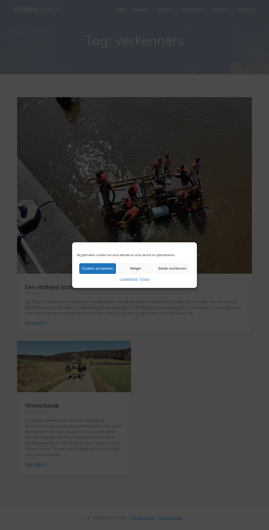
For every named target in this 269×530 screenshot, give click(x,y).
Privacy (144, 279)
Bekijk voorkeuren (172, 268)
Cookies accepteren (97, 268)
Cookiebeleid (129, 279)
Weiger (135, 268)
